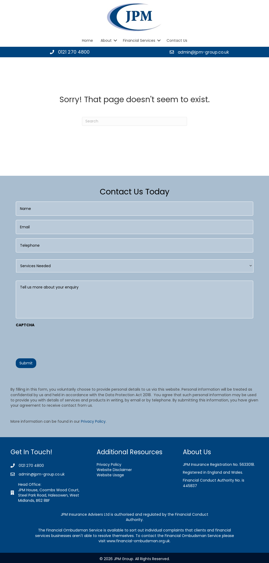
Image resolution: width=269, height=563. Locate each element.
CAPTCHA (25, 326)
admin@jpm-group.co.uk (203, 52)
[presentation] (56, 341)
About (106, 40)
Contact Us (177, 40)
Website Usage (110, 473)
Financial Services (139, 40)
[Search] (134, 121)
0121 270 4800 (74, 52)
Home (87, 40)
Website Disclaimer (114, 468)
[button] (115, 40)
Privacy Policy (93, 420)
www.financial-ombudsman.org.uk (138, 539)
